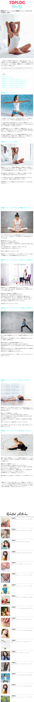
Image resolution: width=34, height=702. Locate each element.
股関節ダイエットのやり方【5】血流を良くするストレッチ (14, 86)
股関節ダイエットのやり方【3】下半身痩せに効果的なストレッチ (15, 83)
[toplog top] (17, 2)
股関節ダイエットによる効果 (8, 78)
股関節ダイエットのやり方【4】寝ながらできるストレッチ (14, 85)
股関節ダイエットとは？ (7, 76)
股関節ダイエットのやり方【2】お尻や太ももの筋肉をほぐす (14, 81)
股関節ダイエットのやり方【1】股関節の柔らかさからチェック (14, 79)
